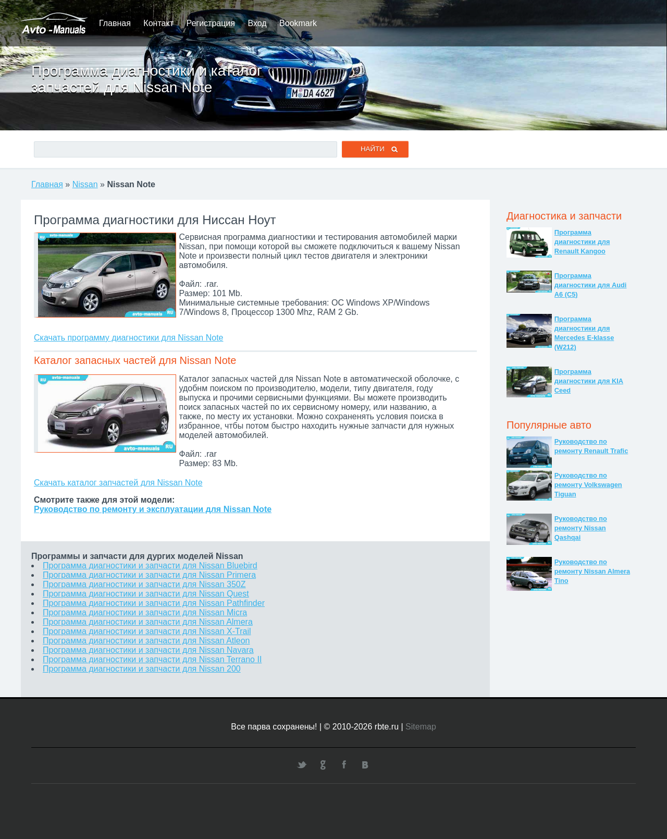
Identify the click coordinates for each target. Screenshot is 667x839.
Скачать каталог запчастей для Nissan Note (118, 482)
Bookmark (298, 23)
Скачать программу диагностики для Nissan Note (128, 337)
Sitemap (420, 726)
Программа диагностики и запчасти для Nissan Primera (149, 574)
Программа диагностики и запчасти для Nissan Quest (146, 593)
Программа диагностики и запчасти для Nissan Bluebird (150, 565)
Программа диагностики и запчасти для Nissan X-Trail (147, 631)
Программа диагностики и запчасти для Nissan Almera (148, 621)
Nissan (85, 184)
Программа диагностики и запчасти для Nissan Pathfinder (154, 603)
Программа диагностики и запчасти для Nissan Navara (148, 650)
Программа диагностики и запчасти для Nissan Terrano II (152, 659)
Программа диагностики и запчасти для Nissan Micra (145, 612)
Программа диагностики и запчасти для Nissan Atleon (146, 640)
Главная (115, 23)
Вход (257, 23)
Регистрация (210, 23)
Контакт (158, 23)
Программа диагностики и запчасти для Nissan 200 (142, 668)
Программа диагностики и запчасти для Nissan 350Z (144, 584)
